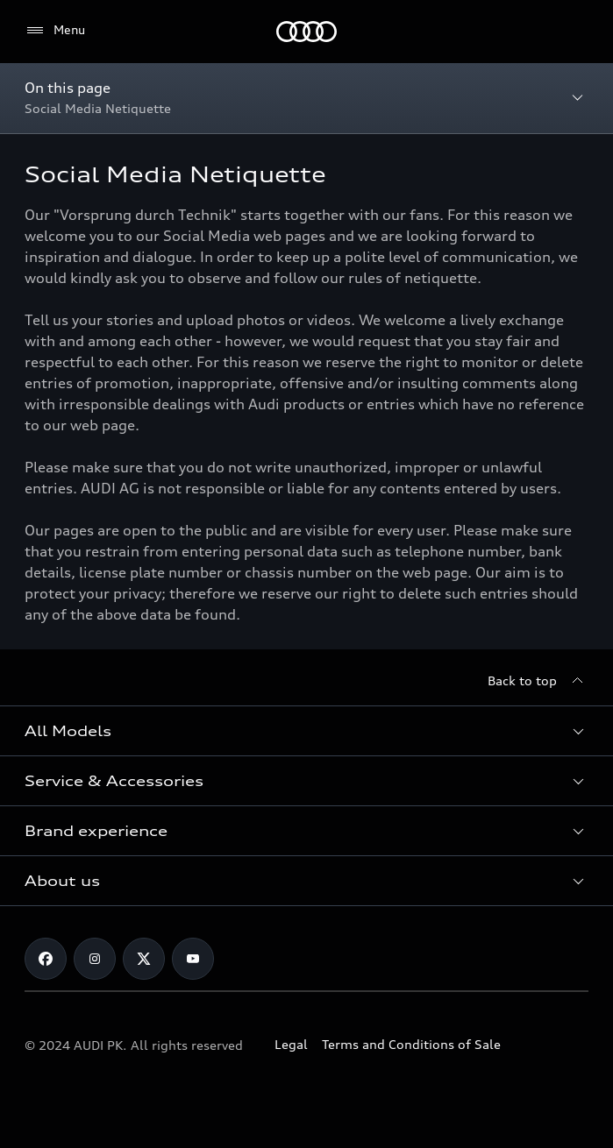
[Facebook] (46, 959)
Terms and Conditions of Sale (411, 1044)
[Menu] (55, 30)
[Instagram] (95, 959)
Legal (291, 1044)
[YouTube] (193, 959)
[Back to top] (538, 680)
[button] (306, 730)
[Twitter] (144, 959)
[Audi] (306, 31)
